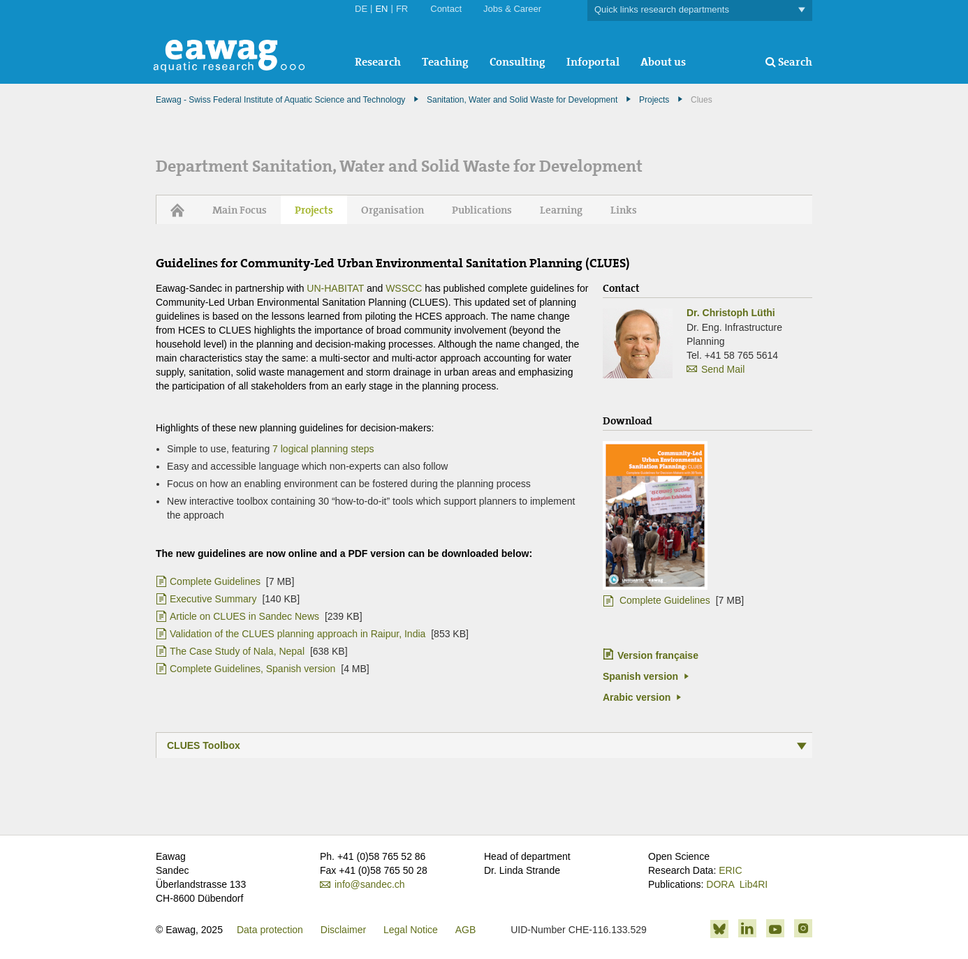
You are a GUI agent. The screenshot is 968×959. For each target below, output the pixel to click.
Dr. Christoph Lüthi (731, 313)
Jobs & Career (512, 8)
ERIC (730, 870)
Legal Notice (410, 929)
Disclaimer (343, 929)
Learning (561, 210)
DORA (720, 884)
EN (381, 8)
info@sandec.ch (370, 884)
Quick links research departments (699, 10)
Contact (446, 8)
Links (623, 210)
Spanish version (640, 676)
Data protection (270, 929)
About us (663, 61)
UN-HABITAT (335, 288)
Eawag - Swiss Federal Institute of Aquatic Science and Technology (280, 100)
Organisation (392, 210)
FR (402, 8)
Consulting (517, 61)
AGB (465, 929)
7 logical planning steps (323, 448)
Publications (482, 210)
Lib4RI (754, 884)
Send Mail (723, 369)
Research (378, 61)
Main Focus (239, 210)
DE (361, 8)
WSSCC (405, 288)
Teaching (445, 61)
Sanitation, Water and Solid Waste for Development (522, 100)
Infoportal (592, 61)
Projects (654, 100)
